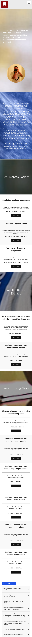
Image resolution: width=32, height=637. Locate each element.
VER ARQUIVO (16, 215)
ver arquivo (16, 431)
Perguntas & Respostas (8, 583)
